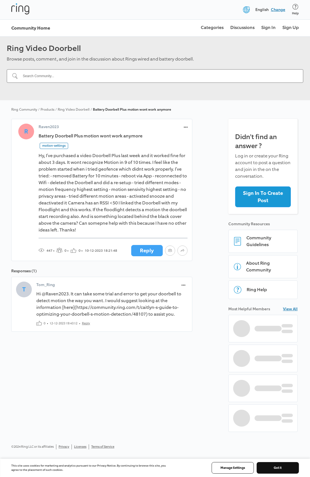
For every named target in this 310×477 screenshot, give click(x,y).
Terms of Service (102, 447)
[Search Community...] (158, 76)
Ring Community (24, 109)
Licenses (80, 447)
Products (47, 109)
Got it (278, 468)
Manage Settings (232, 468)
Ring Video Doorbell (74, 109)
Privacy (64, 447)
